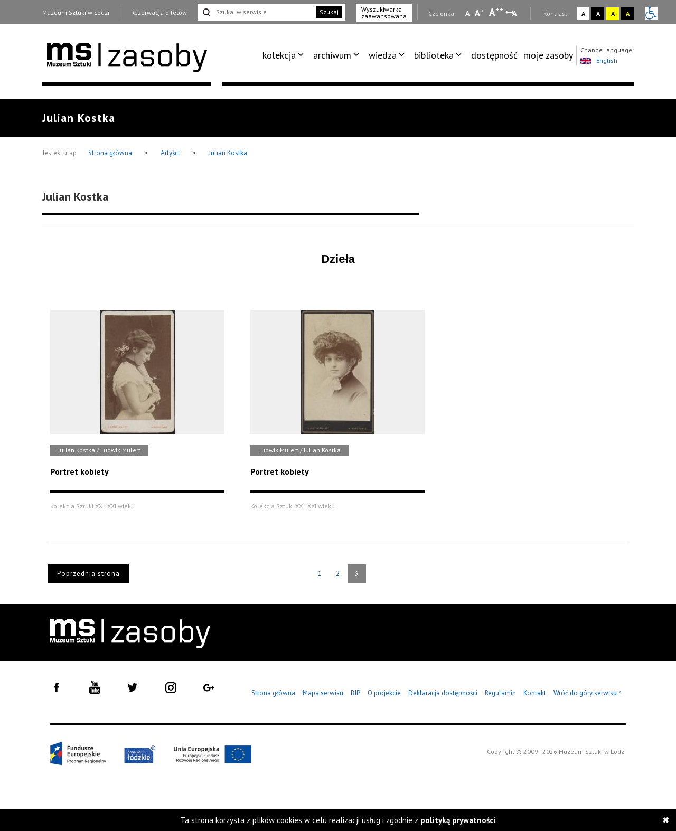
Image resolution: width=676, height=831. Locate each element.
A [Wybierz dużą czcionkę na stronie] (496, 12)
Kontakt (534, 692)
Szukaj (329, 12)
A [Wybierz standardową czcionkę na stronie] (479, 12)
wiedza (383, 55)
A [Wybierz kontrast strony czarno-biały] (598, 13)
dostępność (494, 55)
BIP (355, 692)
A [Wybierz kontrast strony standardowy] (583, 13)
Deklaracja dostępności (442, 692)
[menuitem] (284, 55)
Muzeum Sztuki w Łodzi (75, 12)
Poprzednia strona (88, 573)
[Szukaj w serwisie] (256, 12)
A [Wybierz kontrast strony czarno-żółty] (628, 13)
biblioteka (434, 55)
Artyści (170, 152)
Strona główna (111, 152)
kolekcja (279, 55)
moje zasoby (548, 55)
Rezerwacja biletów (159, 12)
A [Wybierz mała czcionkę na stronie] (467, 13)
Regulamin (500, 692)
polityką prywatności (457, 820)
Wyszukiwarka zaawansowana (384, 12)
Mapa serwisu (323, 692)
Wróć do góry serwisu (587, 693)
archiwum (332, 55)
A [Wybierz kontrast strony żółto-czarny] (613, 13)
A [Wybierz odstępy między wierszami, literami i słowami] (515, 13)
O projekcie (384, 692)
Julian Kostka (228, 152)
